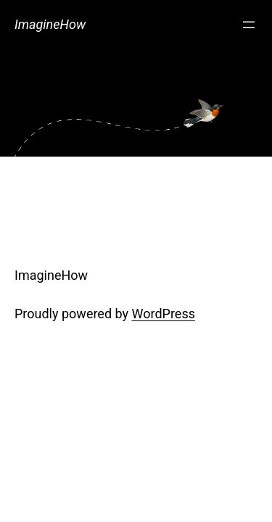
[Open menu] (248, 24)
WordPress (163, 313)
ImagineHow (50, 24)
